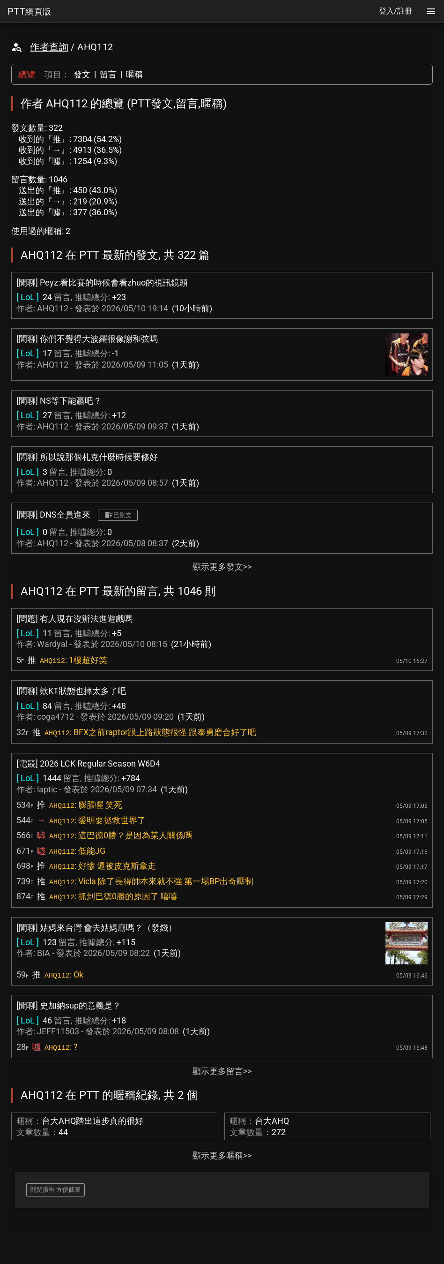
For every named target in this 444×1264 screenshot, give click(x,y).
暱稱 (134, 74)
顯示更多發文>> (222, 567)
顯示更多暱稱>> (222, 1155)
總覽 (26, 74)
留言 (108, 74)
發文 (82, 74)
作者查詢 (49, 47)
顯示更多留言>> (222, 1071)
